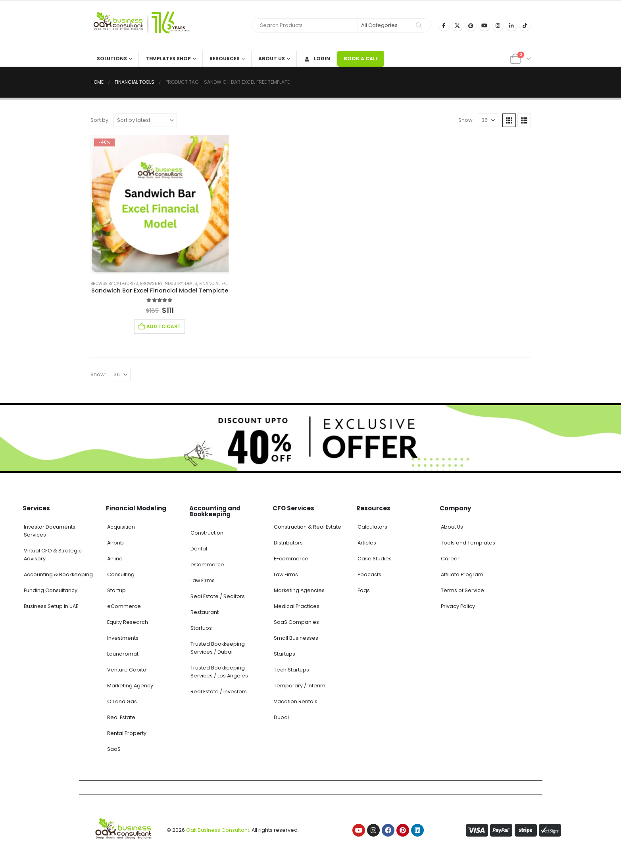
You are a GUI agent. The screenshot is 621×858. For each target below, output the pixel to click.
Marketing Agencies (299, 590)
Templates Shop (168, 58)
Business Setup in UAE (51, 606)
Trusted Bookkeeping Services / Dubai (217, 648)
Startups (201, 628)
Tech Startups (291, 669)
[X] (457, 25)
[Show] (488, 120)
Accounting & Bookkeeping (58, 574)
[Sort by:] (145, 120)
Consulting (121, 574)
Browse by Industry (161, 284)
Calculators (372, 526)
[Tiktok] (525, 25)
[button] (509, 120)
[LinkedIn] (511, 25)
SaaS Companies (296, 622)
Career (450, 558)
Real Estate (121, 717)
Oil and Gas (122, 701)
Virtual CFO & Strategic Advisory (53, 554)
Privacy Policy (458, 606)
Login (317, 58)
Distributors (288, 542)
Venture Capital (127, 669)
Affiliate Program (462, 574)
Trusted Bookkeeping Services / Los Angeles (219, 671)
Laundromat (122, 653)
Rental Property (126, 733)
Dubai (281, 717)
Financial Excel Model (223, 284)
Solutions (112, 58)
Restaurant (204, 612)
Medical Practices (296, 606)
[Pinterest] (471, 25)
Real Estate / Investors (218, 691)
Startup (116, 590)
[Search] (419, 25)
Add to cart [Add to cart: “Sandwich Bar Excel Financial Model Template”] (163, 326)
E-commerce (291, 558)
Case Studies (375, 558)
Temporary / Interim (299, 685)
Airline (115, 558)
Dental (198, 548)
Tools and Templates (468, 542)
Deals (191, 284)
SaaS (114, 749)
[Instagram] (498, 25)
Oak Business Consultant (217, 830)
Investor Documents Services (49, 530)
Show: (466, 120)
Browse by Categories (114, 284)
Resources (225, 58)
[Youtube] (484, 25)
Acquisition (121, 526)
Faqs (364, 590)
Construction (206, 532)
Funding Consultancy (50, 590)
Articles (367, 542)
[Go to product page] (160, 204)
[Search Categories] (383, 25)
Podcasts (369, 574)
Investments (122, 638)
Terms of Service (462, 590)
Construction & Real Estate (307, 526)
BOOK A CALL (361, 58)
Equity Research (127, 622)
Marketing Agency (130, 685)
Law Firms (202, 580)
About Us (271, 58)
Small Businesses (296, 638)
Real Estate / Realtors (217, 596)
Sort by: (100, 120)
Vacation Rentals (295, 701)
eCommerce (124, 606)
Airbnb (115, 542)
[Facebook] (444, 25)
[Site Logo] (140, 26)
